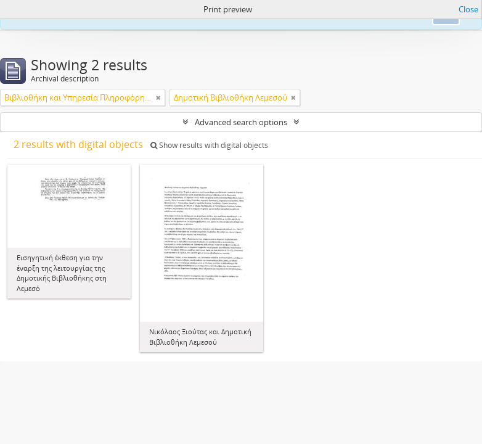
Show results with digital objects (209, 145)
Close (468, 9)
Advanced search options (241, 122)
